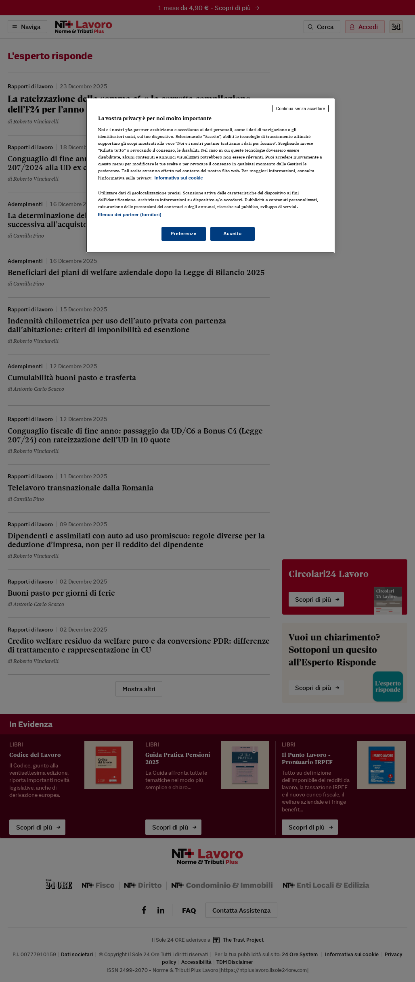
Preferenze (184, 233)
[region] (210, 175)
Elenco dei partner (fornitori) (129, 214)
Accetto (232, 233)
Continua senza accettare (300, 108)
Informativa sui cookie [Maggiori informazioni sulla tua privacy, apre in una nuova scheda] (179, 177)
